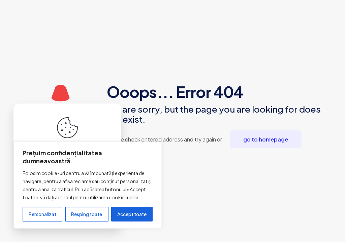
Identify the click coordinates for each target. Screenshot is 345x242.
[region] (87, 185)
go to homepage (265, 139)
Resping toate (86, 214)
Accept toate (132, 214)
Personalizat (42, 214)
